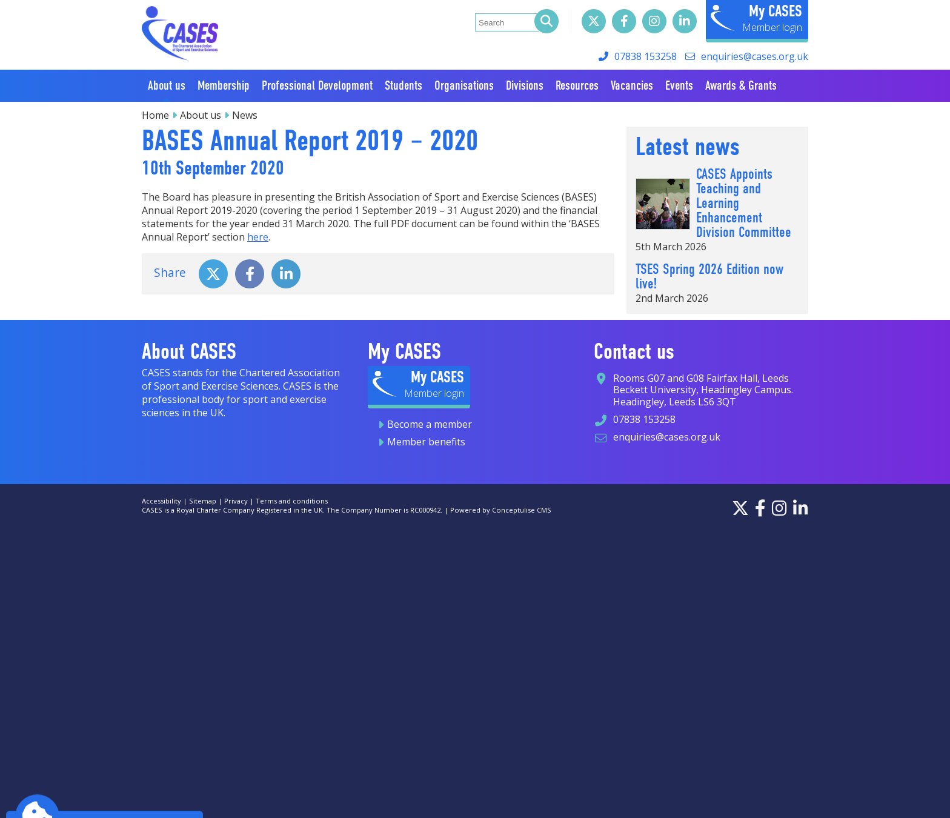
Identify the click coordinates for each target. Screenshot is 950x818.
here (257, 237)
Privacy (236, 500)
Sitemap (202, 500)
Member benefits (426, 441)
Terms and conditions (292, 500)
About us (200, 115)
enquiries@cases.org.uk (754, 56)
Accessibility (161, 500)
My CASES (775, 11)
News (244, 115)
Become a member (429, 424)
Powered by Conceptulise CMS (500, 509)
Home (155, 115)
